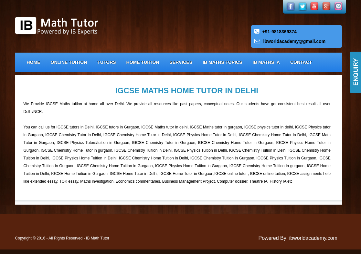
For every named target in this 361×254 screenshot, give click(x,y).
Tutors (106, 62)
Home (33, 62)
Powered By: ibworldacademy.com (298, 238)
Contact (301, 62)
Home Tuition (142, 62)
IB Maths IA (266, 62)
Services (180, 62)
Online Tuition (69, 62)
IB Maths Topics (222, 62)
